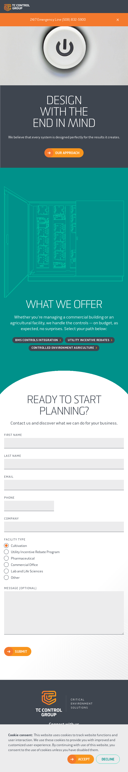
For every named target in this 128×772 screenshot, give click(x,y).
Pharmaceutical (19, 558)
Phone (9, 497)
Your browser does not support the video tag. (64, 49)
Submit (21, 652)
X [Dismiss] (118, 20)
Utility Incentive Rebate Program (32, 552)
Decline (108, 759)
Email (8, 476)
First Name (13, 435)
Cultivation (15, 545)
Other (12, 577)
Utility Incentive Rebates (88, 340)
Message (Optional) (20, 588)
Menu (120, 6)
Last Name (12, 456)
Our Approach (67, 153)
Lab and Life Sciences (23, 571)
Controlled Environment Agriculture (63, 348)
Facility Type (15, 539)
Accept (84, 759)
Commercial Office (21, 564)
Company (11, 518)
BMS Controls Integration (36, 340)
